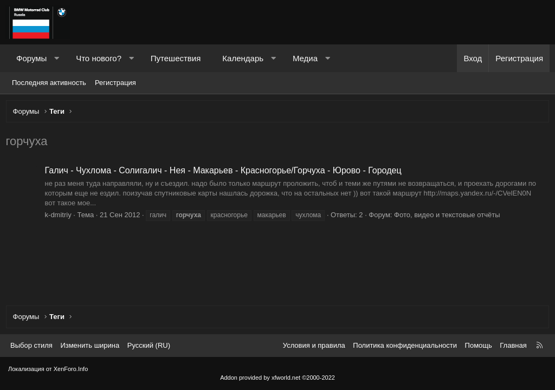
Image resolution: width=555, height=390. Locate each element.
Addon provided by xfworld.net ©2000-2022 (277, 377)
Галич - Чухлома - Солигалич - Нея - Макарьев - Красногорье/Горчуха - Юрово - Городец (225, 173)
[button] (56, 58)
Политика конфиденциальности (405, 345)
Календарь (242, 58)
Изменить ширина (89, 345)
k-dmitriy (60, 217)
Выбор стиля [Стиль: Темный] (31, 345)
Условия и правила (314, 345)
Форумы (31, 58)
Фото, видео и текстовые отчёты (450, 217)
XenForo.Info (71, 369)
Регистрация (115, 83)
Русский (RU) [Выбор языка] (148, 345)
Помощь (478, 345)
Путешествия (176, 58)
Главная (513, 345)
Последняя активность (49, 83)
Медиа (305, 58)
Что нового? (98, 58)
